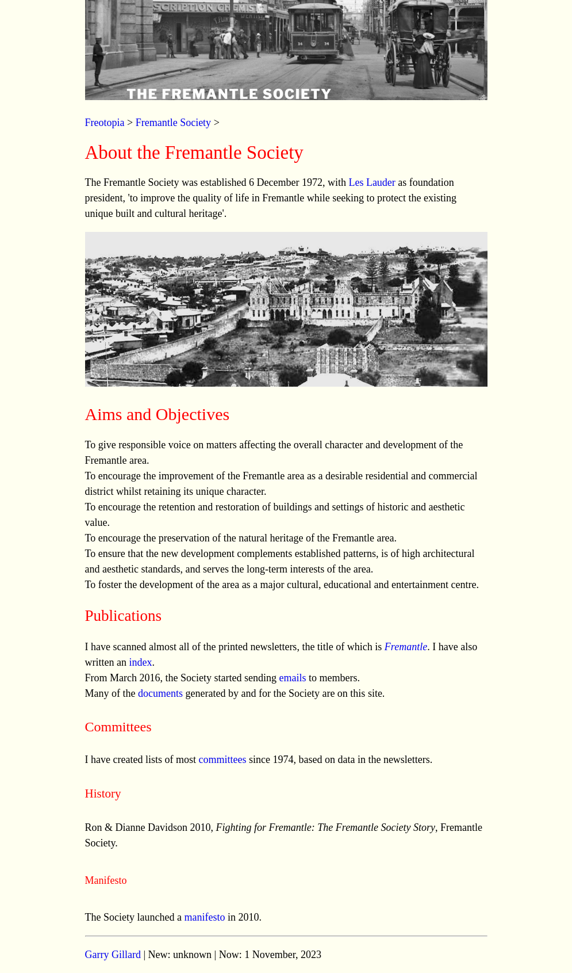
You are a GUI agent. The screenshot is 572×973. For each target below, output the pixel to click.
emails (292, 678)
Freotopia (105, 122)
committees (222, 759)
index (140, 662)
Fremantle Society (173, 122)
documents (160, 693)
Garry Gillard (113, 954)
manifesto (204, 917)
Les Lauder (371, 182)
